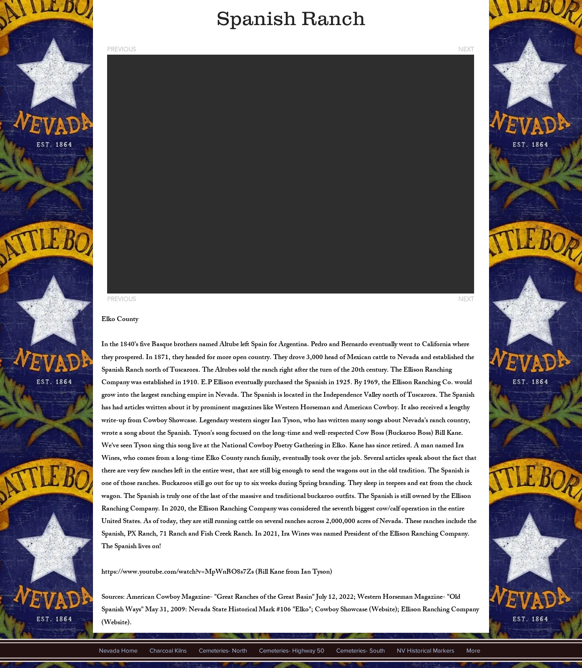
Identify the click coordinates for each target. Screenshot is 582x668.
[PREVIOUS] (123, 49)
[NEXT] (465, 49)
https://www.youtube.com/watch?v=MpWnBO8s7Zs (177, 572)
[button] (290, 174)
